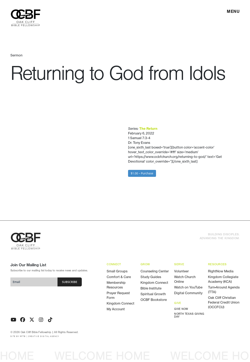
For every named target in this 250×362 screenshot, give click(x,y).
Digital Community (188, 293)
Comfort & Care (119, 277)
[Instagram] (41, 320)
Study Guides (150, 277)
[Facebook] (23, 320)
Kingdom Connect (120, 303)
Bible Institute (151, 288)
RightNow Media (220, 271)
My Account (116, 309)
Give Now (181, 309)
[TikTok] (50, 320)
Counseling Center (154, 271)
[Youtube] (13, 320)
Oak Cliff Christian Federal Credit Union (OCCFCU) (223, 302)
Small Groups (117, 271)
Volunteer (181, 271)
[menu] (233, 11)
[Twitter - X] (32, 320)
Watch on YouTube (188, 287)
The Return (148, 129)
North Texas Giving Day (189, 315)
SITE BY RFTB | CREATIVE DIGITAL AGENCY (34, 336)
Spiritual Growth (153, 294)
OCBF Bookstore (153, 300)
